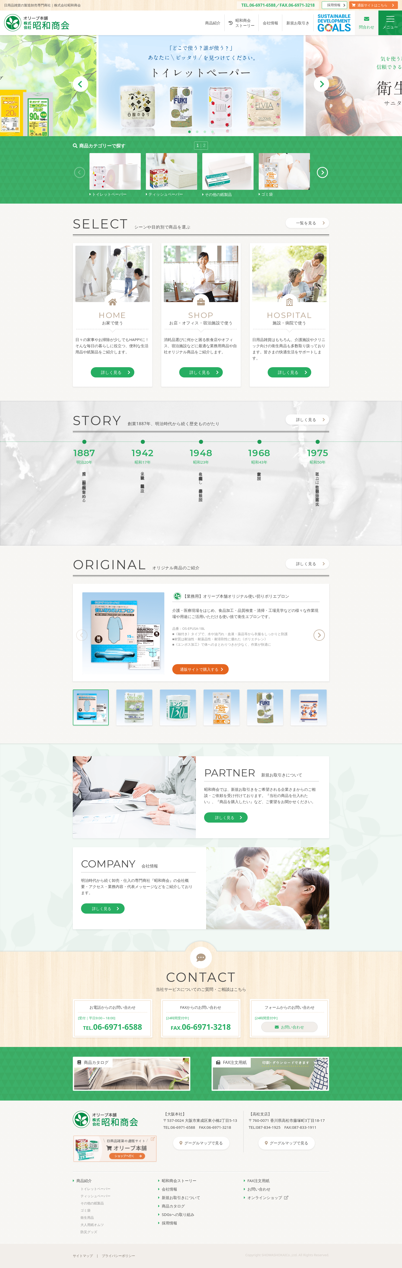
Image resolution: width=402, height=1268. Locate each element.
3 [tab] (205, 132)
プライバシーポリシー (118, 1255)
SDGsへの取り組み (176, 1214)
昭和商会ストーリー (242, 23)
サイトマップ (83, 1255)
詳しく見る (115, 372)
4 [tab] (212, 132)
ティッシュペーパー (95, 1196)
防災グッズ (89, 1232)
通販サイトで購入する (201, 669)
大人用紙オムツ (92, 1224)
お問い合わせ (289, 1027)
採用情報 (336, 5)
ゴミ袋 (86, 1210)
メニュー (390, 22)
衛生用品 (87, 1217)
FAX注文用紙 (256, 1180)
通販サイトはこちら (373, 5)
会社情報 (270, 22)
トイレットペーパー (95, 1188)
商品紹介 (212, 22)
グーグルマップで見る (201, 1142)
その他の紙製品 (92, 1203)
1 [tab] (189, 132)
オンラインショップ (266, 1197)
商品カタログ (171, 1206)
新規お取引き (297, 22)
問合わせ (366, 22)
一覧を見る (310, 222)
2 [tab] (197, 132)
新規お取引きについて (179, 1197)
